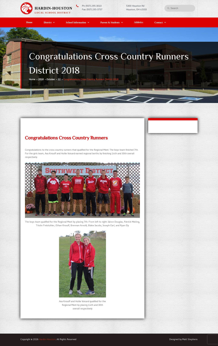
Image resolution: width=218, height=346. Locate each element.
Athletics (138, 22)
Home (29, 22)
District (48, 22)
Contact (159, 22)
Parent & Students (110, 22)
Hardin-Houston (53, 8)
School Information (76, 22)
